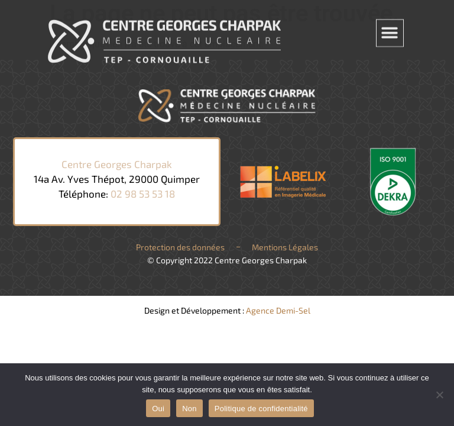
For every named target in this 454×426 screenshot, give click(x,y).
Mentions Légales (285, 247)
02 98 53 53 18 (143, 193)
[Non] (439, 395)
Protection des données (180, 247)
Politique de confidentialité (261, 408)
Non (189, 408)
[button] (390, 31)
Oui (158, 408)
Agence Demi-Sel (278, 310)
